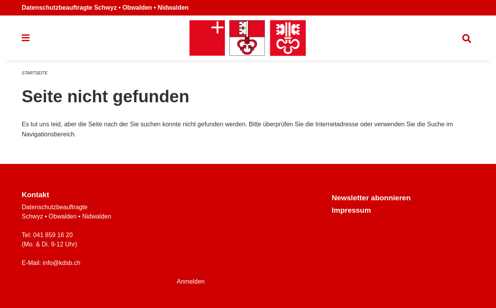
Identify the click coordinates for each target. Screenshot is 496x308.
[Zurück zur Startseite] (248, 38)
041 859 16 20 (52, 235)
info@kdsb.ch (61, 263)
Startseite (35, 73)
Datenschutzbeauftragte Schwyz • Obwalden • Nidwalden (105, 7)
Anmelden (191, 281)
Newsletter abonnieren (371, 198)
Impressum (351, 210)
